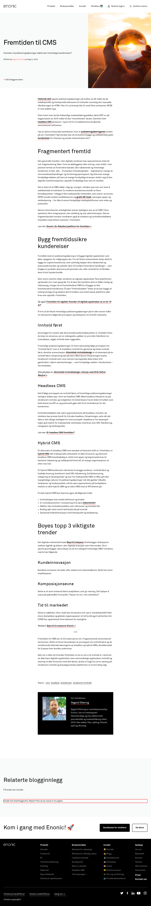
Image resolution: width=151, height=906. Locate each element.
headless (55, 713)
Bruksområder (67, 6)
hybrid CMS (43, 454)
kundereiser (44, 138)
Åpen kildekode (47, 904)
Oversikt (44, 880)
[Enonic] (10, 6)
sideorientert (89, 503)
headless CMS (45, 122)
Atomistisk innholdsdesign (79, 352)
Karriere (138, 888)
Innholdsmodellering (49, 892)
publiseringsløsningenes (93, 132)
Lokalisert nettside (80, 888)
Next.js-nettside (79, 896)
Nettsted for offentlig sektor (84, 884)
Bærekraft (139, 884)
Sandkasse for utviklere (114, 858)
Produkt (51, 6)
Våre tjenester (141, 896)
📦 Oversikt (109, 880)
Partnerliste (140, 900)
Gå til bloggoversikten (13, 80)
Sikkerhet (44, 900)
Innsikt (82, 6)
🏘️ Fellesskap (110, 892)
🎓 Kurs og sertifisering (114, 904)
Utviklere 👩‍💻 (97, 6)
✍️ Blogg (107, 884)
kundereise (66, 713)
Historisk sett (44, 99)
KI (41, 888)
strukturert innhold (82, 713)
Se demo (140, 858)
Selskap (139, 875)
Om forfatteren (78, 728)
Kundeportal (77, 892)
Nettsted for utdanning (82, 880)
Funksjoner (45, 884)
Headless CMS (78, 900)
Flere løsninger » (79, 904)
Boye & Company (75, 542)
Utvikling (44, 896)
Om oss (138, 880)
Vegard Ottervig (18, 59)
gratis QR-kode (84, 197)
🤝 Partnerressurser (112, 900)
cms (48, 713)
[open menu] (137, 6)
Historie (138, 892)
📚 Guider (108, 896)
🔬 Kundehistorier (111, 888)
